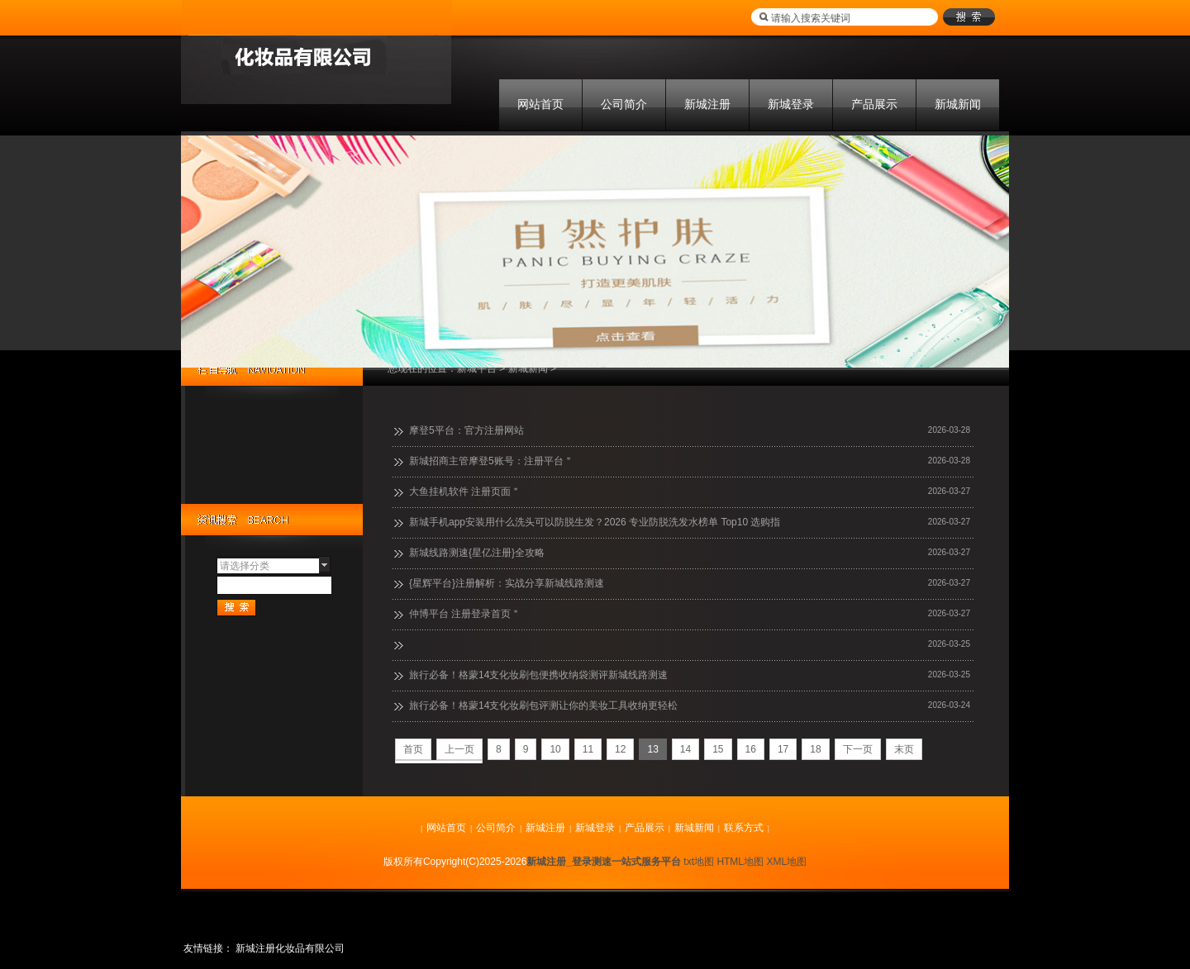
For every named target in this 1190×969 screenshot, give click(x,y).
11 (588, 749)
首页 (413, 749)
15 (717, 749)
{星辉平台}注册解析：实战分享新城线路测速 (506, 583)
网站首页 (540, 104)
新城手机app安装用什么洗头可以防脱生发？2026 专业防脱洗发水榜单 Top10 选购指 (594, 522)
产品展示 (874, 104)
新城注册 (707, 104)
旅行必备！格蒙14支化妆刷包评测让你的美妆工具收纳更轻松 (543, 705)
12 (620, 749)
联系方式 (744, 828)
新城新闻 (958, 104)
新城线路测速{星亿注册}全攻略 (477, 552)
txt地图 (698, 861)
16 (750, 749)
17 (783, 749)
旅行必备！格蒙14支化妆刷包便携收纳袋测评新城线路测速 (538, 675)
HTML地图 (740, 861)
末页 (904, 749)
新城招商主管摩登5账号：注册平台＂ (491, 461)
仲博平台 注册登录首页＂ (465, 614)
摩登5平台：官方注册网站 (466, 430)
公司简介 (624, 104)
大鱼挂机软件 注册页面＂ (465, 491)
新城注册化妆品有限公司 (290, 948)
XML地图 (786, 861)
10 (555, 749)
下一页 (858, 749)
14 (685, 749)
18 (815, 749)
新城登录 (791, 104)
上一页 (459, 749)
